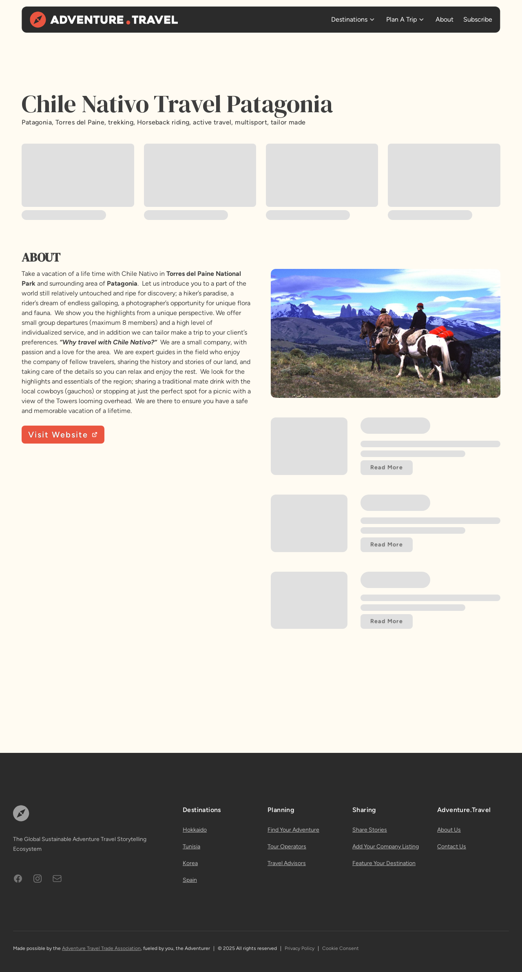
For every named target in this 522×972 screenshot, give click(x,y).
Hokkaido (195, 829)
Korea (190, 863)
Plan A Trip (401, 19)
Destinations (349, 19)
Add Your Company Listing (385, 846)
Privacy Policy (299, 948)
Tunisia (191, 846)
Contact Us (451, 846)
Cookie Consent (340, 948)
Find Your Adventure (293, 829)
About (444, 19)
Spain (190, 880)
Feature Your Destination (384, 863)
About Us (449, 829)
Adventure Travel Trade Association (101, 948)
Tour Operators (287, 846)
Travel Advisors (287, 863)
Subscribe (477, 19)
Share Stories (369, 829)
